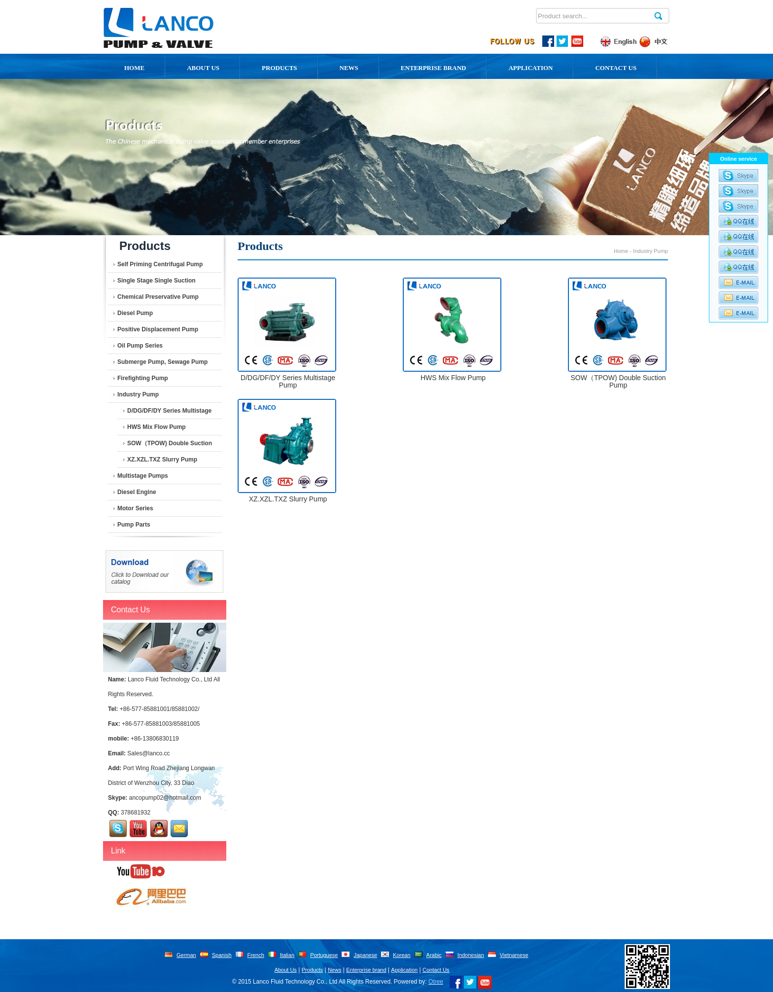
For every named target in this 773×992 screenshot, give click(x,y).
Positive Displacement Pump (157, 329)
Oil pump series (140, 345)
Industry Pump (138, 394)
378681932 (135, 812)
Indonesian (470, 955)
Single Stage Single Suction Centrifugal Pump (156, 283)
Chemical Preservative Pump (158, 296)
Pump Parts (133, 524)
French (255, 955)
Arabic (434, 955)
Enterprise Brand (433, 67)
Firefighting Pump (142, 378)
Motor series (135, 508)
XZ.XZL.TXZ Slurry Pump (162, 459)
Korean (401, 955)
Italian (287, 955)
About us (203, 67)
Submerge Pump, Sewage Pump (162, 361)
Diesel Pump (135, 313)
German (186, 955)
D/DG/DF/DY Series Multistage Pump (169, 413)
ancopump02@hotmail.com (165, 797)
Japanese (365, 955)
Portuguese (324, 955)
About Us (286, 970)
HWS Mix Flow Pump (156, 427)
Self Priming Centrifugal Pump (160, 264)
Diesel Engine (136, 492)
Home (134, 67)
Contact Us (615, 67)
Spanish (222, 955)
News (349, 67)
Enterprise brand (366, 970)
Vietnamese (514, 955)
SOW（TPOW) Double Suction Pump (169, 446)
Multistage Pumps (142, 475)
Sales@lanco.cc (148, 753)
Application (530, 67)
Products (279, 67)
